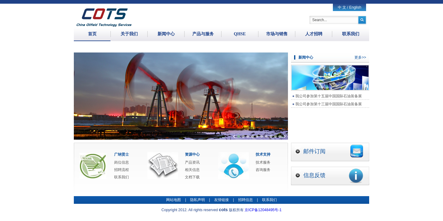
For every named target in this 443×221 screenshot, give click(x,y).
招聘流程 (121, 170)
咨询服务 (263, 170)
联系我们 (350, 34)
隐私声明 (197, 200)
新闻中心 (166, 34)
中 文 (342, 7)
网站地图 (173, 200)
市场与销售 (277, 34)
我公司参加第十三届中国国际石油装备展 (328, 104)
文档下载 (192, 177)
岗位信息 (121, 162)
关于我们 (129, 34)
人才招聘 (313, 34)
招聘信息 (245, 200)
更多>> (360, 57)
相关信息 (192, 170)
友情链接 (221, 200)
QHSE (240, 34)
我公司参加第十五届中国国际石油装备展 (328, 96)
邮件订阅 (333, 151)
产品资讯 (192, 162)
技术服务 (263, 162)
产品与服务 (203, 34)
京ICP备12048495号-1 (263, 210)
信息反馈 (333, 176)
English (355, 7)
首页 (92, 34)
